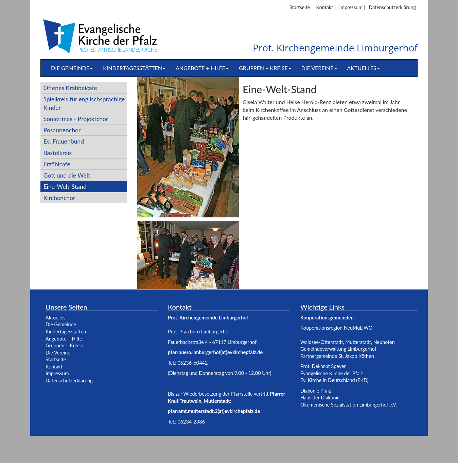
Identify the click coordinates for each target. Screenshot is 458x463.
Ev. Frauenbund (63, 141)
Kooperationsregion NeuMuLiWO (336, 328)
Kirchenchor (59, 197)
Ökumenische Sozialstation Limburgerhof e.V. (348, 405)
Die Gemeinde (72, 68)
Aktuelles (363, 68)
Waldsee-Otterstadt (321, 342)
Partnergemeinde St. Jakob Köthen (337, 356)
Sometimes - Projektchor (75, 118)
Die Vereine (319, 68)
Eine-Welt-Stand (65, 186)
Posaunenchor (62, 130)
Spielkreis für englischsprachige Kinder (84, 103)
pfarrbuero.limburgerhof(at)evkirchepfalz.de (215, 352)
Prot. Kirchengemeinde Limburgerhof (335, 48)
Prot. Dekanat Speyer (323, 366)
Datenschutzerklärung (392, 7)
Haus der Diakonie (320, 397)
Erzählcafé (56, 164)
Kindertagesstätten (134, 68)
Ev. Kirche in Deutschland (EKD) (334, 380)
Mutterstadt (358, 342)
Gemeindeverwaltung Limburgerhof (338, 349)
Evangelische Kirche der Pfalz (331, 373)
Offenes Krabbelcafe (70, 88)
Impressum (351, 7)
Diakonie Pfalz (315, 391)
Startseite (299, 7)
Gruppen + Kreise (265, 68)
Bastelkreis (57, 152)
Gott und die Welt (66, 175)
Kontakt (324, 7)
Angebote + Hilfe (202, 68)
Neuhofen (384, 342)
